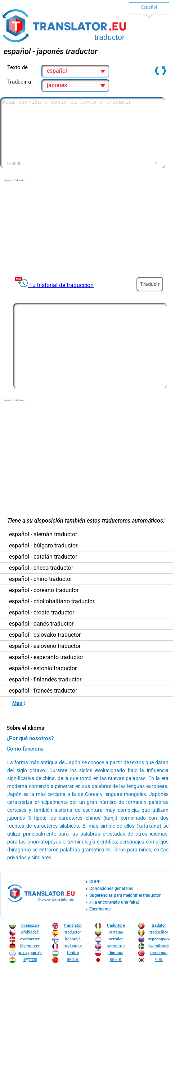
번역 (159, 959)
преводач (30, 925)
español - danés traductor (41, 624)
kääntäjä (73, 939)
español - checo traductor (41, 568)
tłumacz (115, 952)
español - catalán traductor (43, 557)
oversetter (116, 946)
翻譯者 (73, 959)
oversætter (30, 939)
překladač (30, 932)
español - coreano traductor (43, 590)
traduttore (116, 925)
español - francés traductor (43, 691)
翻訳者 (116, 959)
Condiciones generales (111, 888)
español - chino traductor (40, 579)
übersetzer (30, 946)
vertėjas (116, 932)
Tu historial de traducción (61, 285)
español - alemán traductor (43, 534)
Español (149, 7)
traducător (158, 932)
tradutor (159, 925)
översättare (158, 946)
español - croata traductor (41, 612)
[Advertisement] (86, 228)
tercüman (158, 952)
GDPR (95, 882)
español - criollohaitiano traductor (51, 601)
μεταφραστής (30, 952)
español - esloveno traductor (45, 646)
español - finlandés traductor (45, 679)
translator (73, 925)
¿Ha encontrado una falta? (114, 902)
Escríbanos (100, 909)
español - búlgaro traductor (43, 545)
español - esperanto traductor (46, 657)
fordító (73, 952)
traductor (72, 932)
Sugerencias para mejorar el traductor (125, 895)
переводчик (159, 939)
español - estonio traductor (43, 668)
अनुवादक (30, 959)
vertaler (116, 939)
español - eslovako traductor (45, 635)
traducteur (72, 946)
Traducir (150, 284)
